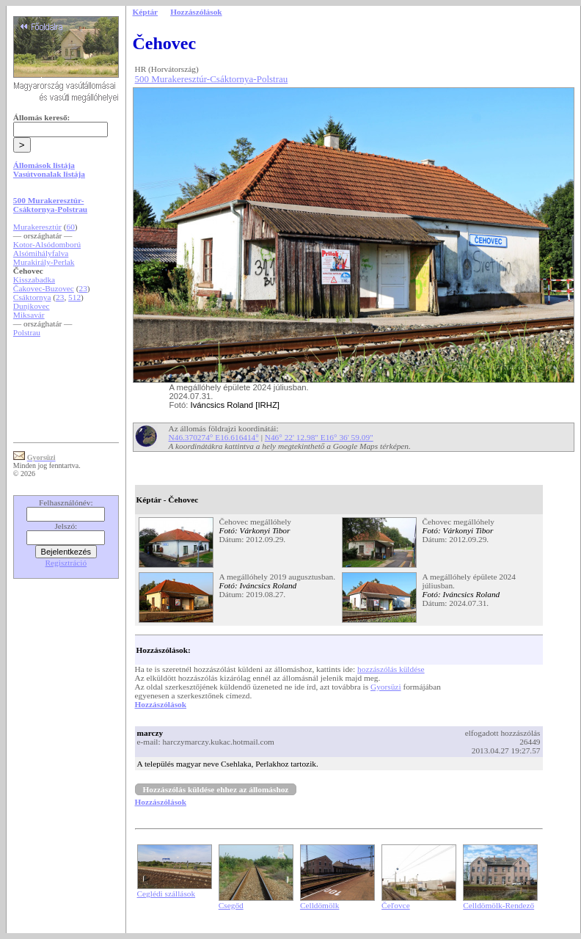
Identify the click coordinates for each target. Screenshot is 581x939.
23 (83, 288)
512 (74, 297)
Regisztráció (66, 562)
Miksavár (29, 314)
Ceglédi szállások (166, 893)
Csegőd (231, 905)
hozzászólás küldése (391, 669)
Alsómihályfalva (41, 253)
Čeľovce (395, 905)
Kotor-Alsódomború (47, 244)
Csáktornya (32, 297)
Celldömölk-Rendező (498, 905)
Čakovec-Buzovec (43, 288)
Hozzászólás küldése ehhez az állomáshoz (216, 789)
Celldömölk (320, 905)
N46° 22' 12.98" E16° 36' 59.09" (319, 437)
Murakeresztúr (37, 226)
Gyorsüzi (385, 686)
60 (71, 226)
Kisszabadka (34, 279)
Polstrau (26, 332)
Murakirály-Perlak (44, 261)
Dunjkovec (31, 306)
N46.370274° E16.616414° (214, 437)
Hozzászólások (160, 704)
